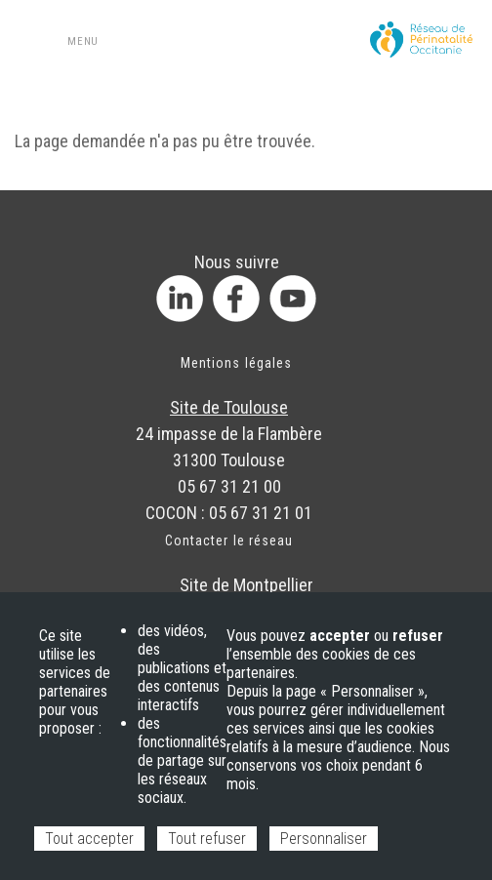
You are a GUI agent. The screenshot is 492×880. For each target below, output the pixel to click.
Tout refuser (207, 838)
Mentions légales (236, 363)
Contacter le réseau (229, 540)
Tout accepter (89, 838)
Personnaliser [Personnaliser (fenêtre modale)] (323, 838)
